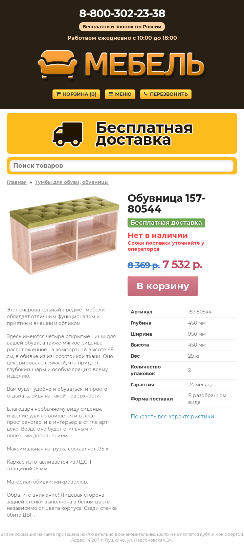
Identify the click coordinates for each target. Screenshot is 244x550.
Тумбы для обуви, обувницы (72, 182)
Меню (120, 94)
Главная (17, 182)
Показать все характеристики (172, 416)
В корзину (162, 286)
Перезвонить (166, 94)
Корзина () (76, 94)
